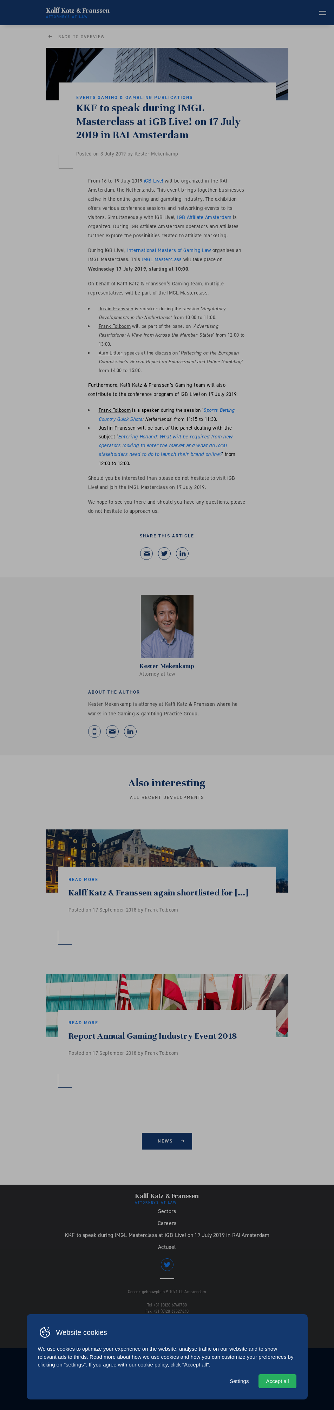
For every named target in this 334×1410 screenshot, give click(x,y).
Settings (239, 1381)
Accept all (277, 1381)
